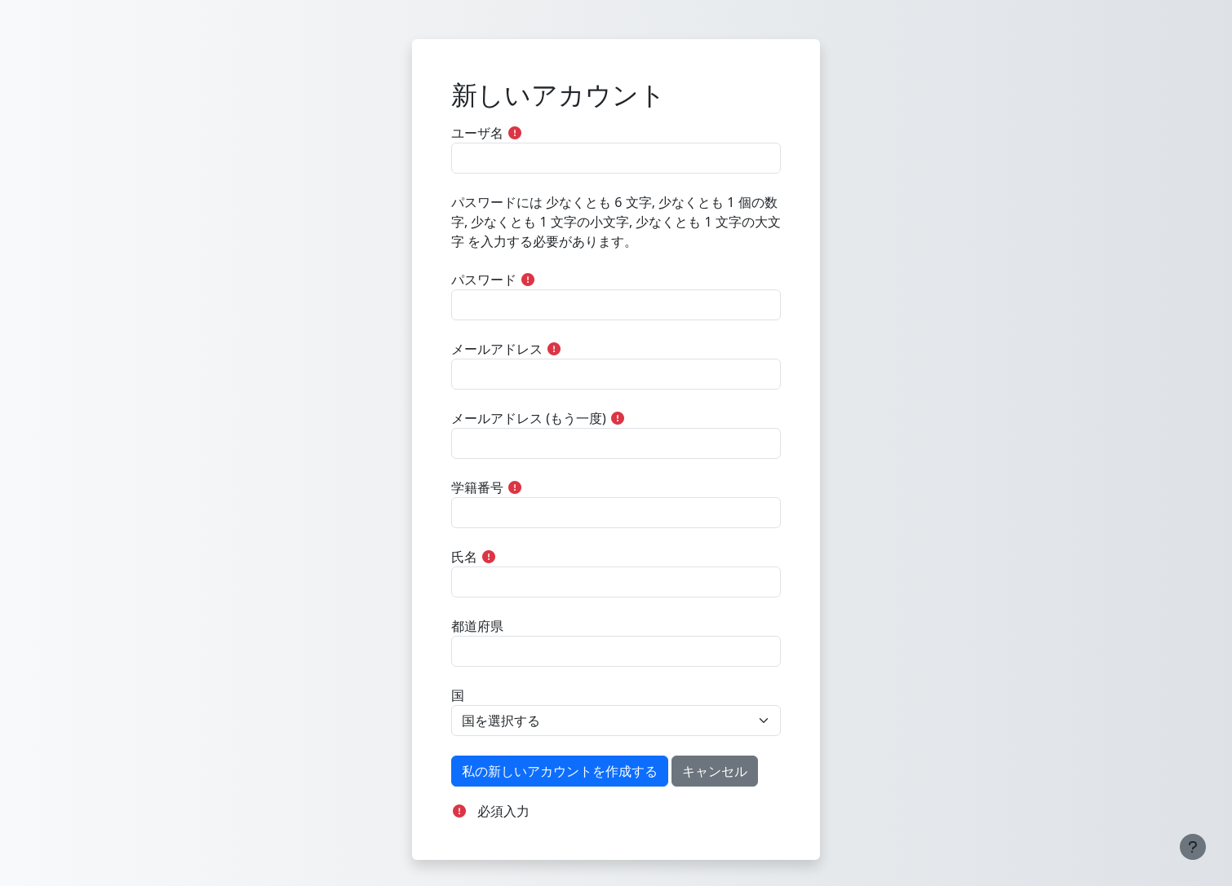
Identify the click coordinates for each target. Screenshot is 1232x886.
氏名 (464, 557)
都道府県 (477, 626)
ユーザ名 (477, 133)
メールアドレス (497, 349)
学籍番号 (477, 487)
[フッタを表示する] (1193, 847)
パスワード (483, 280)
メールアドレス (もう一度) (528, 418)
